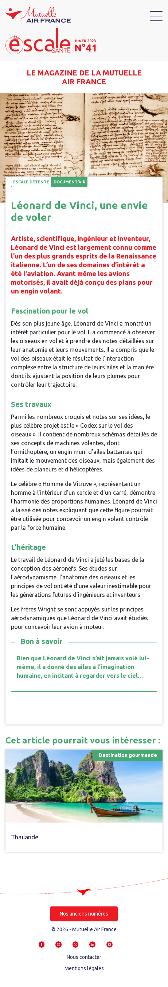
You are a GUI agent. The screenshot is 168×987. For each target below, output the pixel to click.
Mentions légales (84, 968)
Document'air (69, 182)
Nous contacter (84, 957)
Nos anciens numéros (84, 914)
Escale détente (31, 182)
